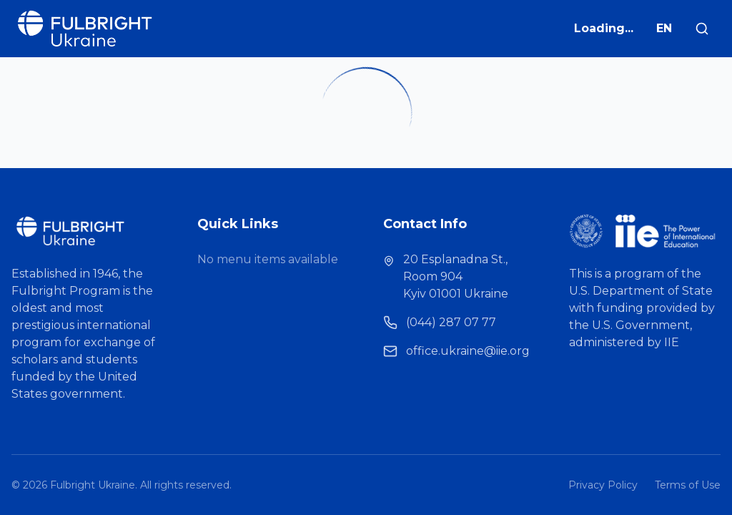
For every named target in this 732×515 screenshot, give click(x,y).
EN (664, 28)
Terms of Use (688, 485)
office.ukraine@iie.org (468, 351)
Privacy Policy (603, 485)
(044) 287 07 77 (451, 322)
